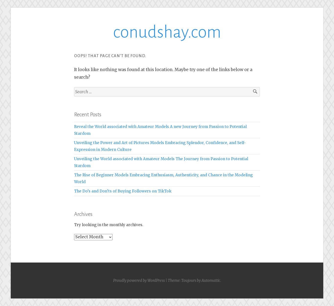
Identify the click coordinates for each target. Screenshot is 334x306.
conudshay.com (167, 32)
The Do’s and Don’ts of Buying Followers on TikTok (122, 191)
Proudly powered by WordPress (139, 280)
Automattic (210, 280)
